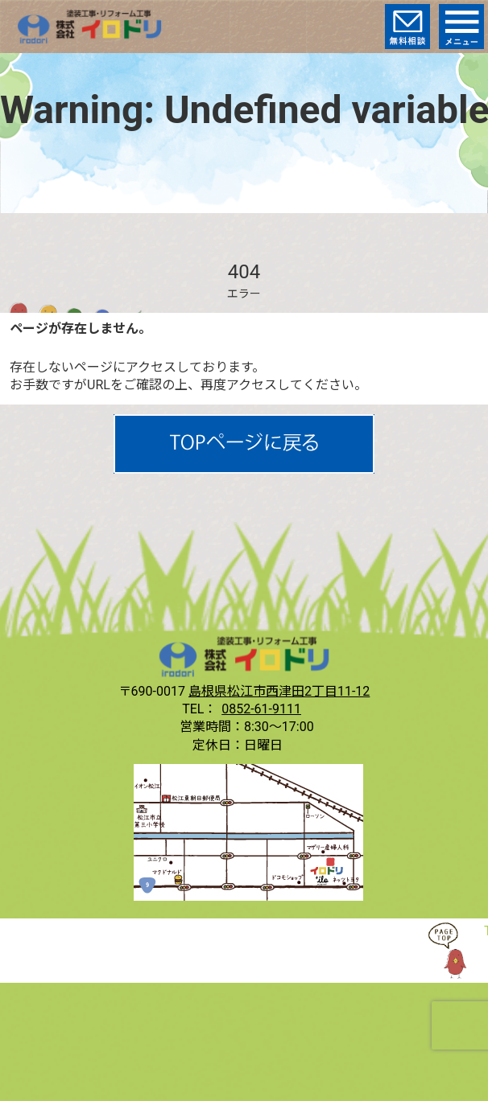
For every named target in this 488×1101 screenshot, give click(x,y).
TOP (456, 950)
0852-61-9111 (261, 709)
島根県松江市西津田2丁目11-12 (279, 691)
